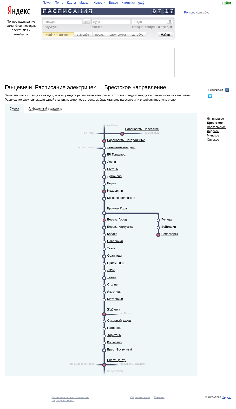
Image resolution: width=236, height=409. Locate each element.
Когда (138, 22)
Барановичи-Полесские (142, 129)
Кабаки (112, 234)
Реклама (159, 397)
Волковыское (216, 127)
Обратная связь (140, 397)
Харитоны (114, 335)
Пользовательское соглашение (70, 397)
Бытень (112, 169)
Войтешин (168, 226)
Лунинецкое (215, 118)
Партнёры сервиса (63, 400)
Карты (71, 2)
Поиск (47, 2)
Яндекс (226, 397)
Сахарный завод (119, 320)
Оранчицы (114, 255)
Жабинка (113, 309)
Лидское (213, 131)
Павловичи (115, 241)
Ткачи (111, 248)
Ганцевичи (18, 87)
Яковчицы (114, 291)
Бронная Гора (117, 208)
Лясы (111, 270)
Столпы (112, 284)
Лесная (112, 161)
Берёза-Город (117, 219)
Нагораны (114, 328)
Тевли (111, 277)
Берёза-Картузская (120, 226)
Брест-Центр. (116, 360)
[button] (87, 22)
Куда (96, 22)
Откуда (49, 22)
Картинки (128, 2)
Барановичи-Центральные (126, 140)
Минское (213, 135)
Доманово (114, 176)
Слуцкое (213, 139)
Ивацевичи (115, 190)
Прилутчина (115, 263)
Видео (113, 2)
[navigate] (93, 2)
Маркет (84, 2)
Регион (189, 12)
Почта (59, 2)
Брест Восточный (119, 349)
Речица (166, 219)
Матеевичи (115, 299)
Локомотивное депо (121, 147)
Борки (111, 183)
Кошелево (114, 342)
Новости (99, 2)
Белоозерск (169, 234)
